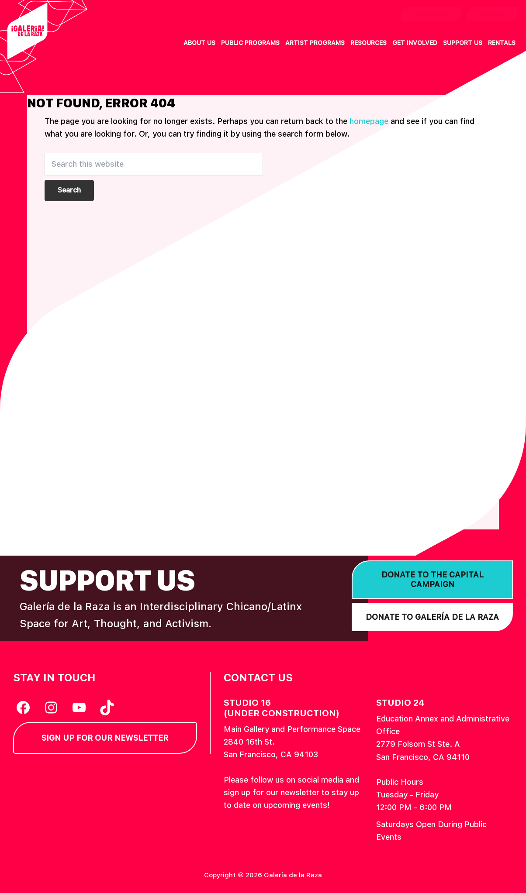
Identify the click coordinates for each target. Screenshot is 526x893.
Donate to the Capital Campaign (432, 579)
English (493, 13)
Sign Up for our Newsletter (105, 737)
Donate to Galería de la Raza (432, 617)
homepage (369, 121)
